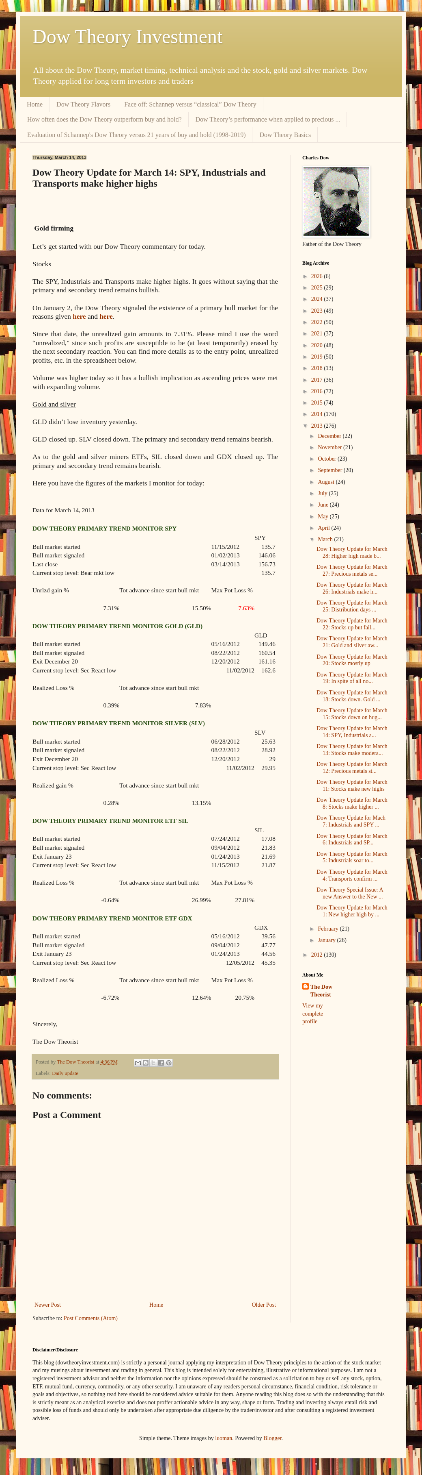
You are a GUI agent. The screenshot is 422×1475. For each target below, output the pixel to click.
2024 (317, 299)
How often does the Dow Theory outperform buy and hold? (104, 119)
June (323, 505)
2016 (317, 391)
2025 (317, 288)
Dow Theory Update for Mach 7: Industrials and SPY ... (350, 821)
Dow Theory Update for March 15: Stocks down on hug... (352, 713)
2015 (317, 403)
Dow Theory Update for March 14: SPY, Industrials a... (352, 731)
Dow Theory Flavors (83, 104)
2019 (317, 357)
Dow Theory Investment (127, 36)
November (330, 447)
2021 (317, 334)
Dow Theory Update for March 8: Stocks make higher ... (352, 803)
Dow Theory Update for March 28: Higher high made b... (352, 552)
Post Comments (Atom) (91, 1318)
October (328, 459)
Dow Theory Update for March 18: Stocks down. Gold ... (352, 696)
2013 (317, 426)
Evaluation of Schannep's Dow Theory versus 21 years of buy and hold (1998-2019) (136, 134)
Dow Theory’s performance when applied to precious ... (268, 119)
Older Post (264, 1305)
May (323, 516)
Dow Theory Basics (285, 134)
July (323, 493)
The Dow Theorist (321, 991)
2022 (317, 322)
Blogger (272, 1438)
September (330, 470)
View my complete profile (312, 1014)
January (327, 940)
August (327, 482)
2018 (317, 368)
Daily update (65, 1073)
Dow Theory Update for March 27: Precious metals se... (352, 570)
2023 (317, 311)
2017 (317, 380)
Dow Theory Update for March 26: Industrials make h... (352, 588)
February (329, 929)
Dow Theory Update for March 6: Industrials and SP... (352, 839)
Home (35, 104)
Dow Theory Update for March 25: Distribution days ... (352, 606)
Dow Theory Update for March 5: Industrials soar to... (352, 857)
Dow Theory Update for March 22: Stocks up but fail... (352, 624)
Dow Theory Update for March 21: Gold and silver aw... (352, 641)
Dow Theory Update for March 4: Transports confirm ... (352, 875)
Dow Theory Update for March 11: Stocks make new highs (352, 785)
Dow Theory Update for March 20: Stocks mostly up (352, 660)
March (326, 539)
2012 (317, 955)
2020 (317, 345)
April (324, 528)
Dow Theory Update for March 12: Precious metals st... (352, 767)
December (330, 436)
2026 (317, 276)
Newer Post (47, 1305)
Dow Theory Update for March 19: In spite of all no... (352, 678)
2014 (317, 414)
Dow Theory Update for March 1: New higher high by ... (352, 911)
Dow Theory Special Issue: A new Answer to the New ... (349, 893)
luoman (223, 1438)
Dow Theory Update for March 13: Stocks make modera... (352, 749)
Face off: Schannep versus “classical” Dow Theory (190, 104)
